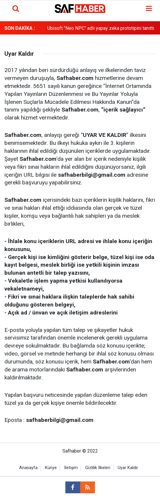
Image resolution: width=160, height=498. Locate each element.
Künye (51, 467)
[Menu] (149, 8)
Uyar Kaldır (128, 467)
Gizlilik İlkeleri (97, 467)
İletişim (71, 467)
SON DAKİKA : (19, 28)
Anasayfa (28, 467)
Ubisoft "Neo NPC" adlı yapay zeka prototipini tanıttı (100, 28)
